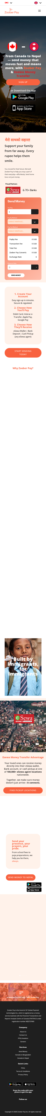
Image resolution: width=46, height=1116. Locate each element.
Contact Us (23, 1035)
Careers (23, 1042)
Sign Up (21, 993)
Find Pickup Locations (23, 790)
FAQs (23, 1068)
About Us (23, 1032)
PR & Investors (23, 1038)
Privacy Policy (23, 1075)
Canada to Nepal (23, 1058)
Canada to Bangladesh (23, 1055)
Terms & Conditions (23, 1071)
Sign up (23, 82)
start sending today (23, 353)
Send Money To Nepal (20, 877)
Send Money (16, 275)
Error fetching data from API (35, 211)
